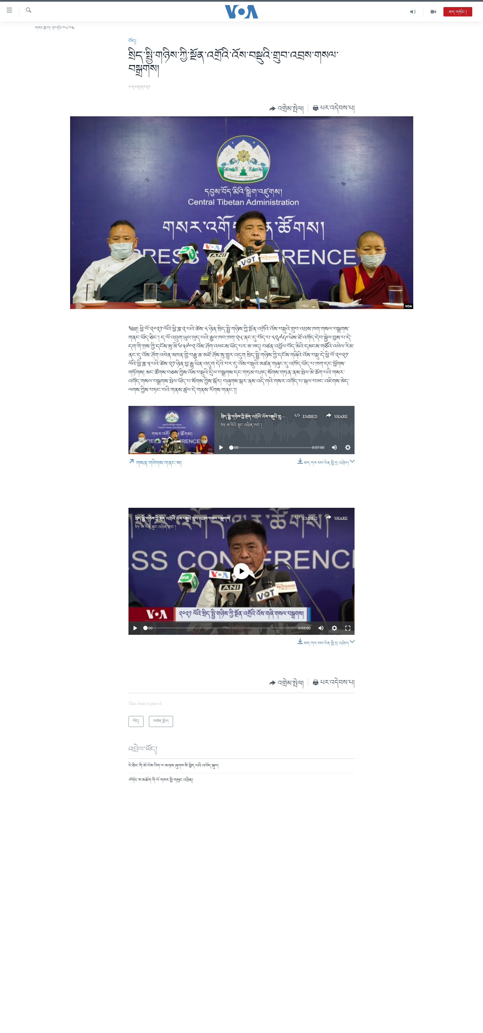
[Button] (286, 108)
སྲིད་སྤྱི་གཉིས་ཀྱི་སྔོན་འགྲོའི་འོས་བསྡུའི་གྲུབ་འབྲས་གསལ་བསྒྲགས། (268, 416)
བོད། (132, 41)
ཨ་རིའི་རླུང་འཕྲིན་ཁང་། (244, 425)
